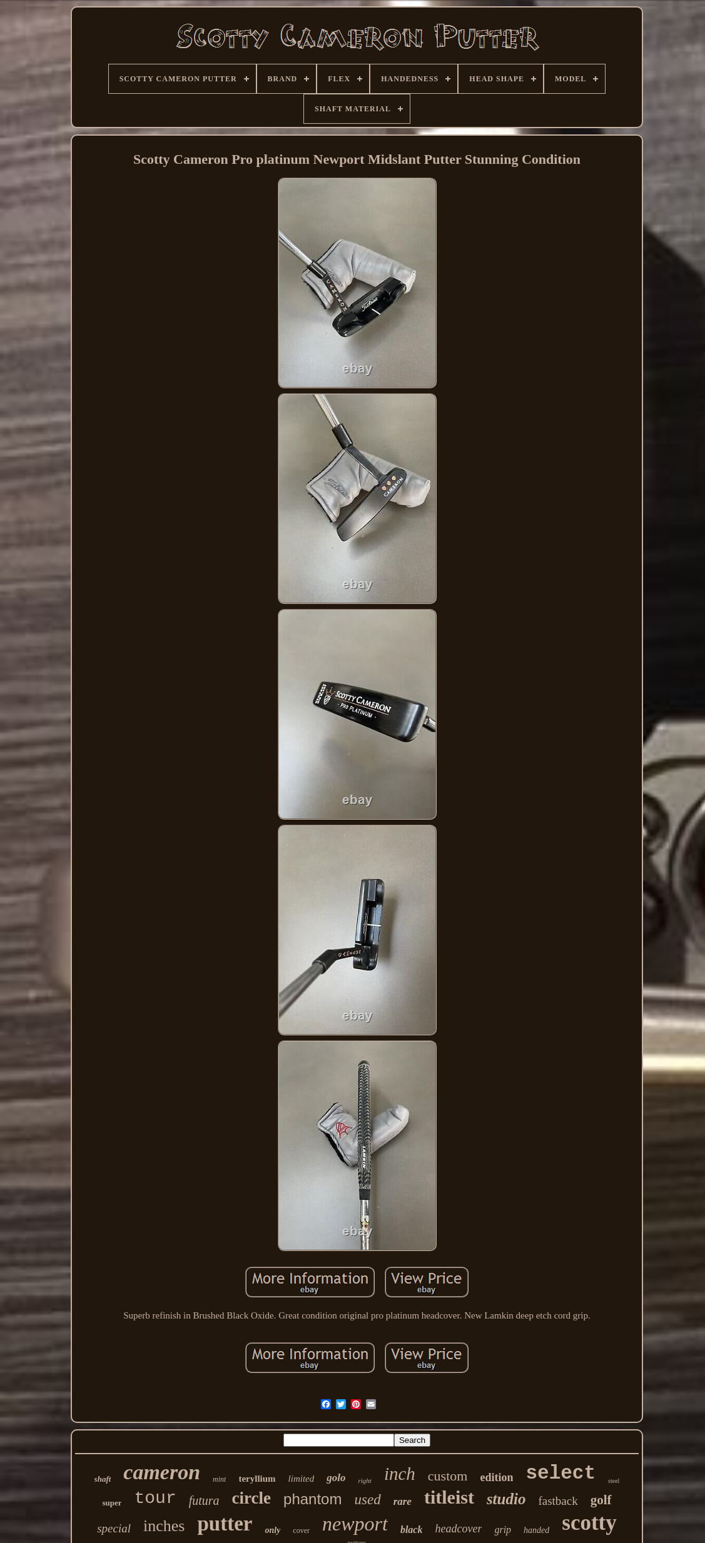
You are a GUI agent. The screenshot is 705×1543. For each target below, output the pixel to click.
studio (506, 1498)
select (560, 1473)
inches (164, 1526)
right (365, 1480)
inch (399, 1474)
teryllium (256, 1479)
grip (502, 1529)
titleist (449, 1497)
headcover (458, 1528)
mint (219, 1479)
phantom (312, 1498)
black (411, 1529)
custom (448, 1476)
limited (301, 1479)
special (114, 1528)
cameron (161, 1472)
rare (402, 1501)
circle (251, 1498)
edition (496, 1477)
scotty (589, 1522)
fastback (557, 1500)
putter (224, 1523)
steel (613, 1480)
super (111, 1502)
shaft (102, 1479)
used (367, 1499)
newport (355, 1523)
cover (301, 1530)
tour (155, 1498)
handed (536, 1530)
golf (601, 1499)
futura (204, 1500)
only (272, 1530)
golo (336, 1478)
